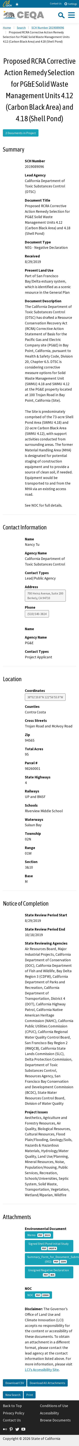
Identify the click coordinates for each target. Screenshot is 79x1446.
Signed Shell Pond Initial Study (49, 1246)
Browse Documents (55, 1420)
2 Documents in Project (20, 133)
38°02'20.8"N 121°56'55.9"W (45, 697)
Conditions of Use (54, 1405)
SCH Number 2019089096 (48, 28)
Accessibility (49, 1413)
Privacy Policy (13, 1413)
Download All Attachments (47, 1383)
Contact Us (55, 3)
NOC (38, 1295)
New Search (12, 1395)
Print (29, 1395)
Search (21, 28)
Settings (70, 4)
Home (7, 28)
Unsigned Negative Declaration (49, 1272)
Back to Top (12, 1405)
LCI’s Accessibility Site (42, 1369)
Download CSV (14, 1383)
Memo (39, 1235)
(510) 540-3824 (36, 614)
